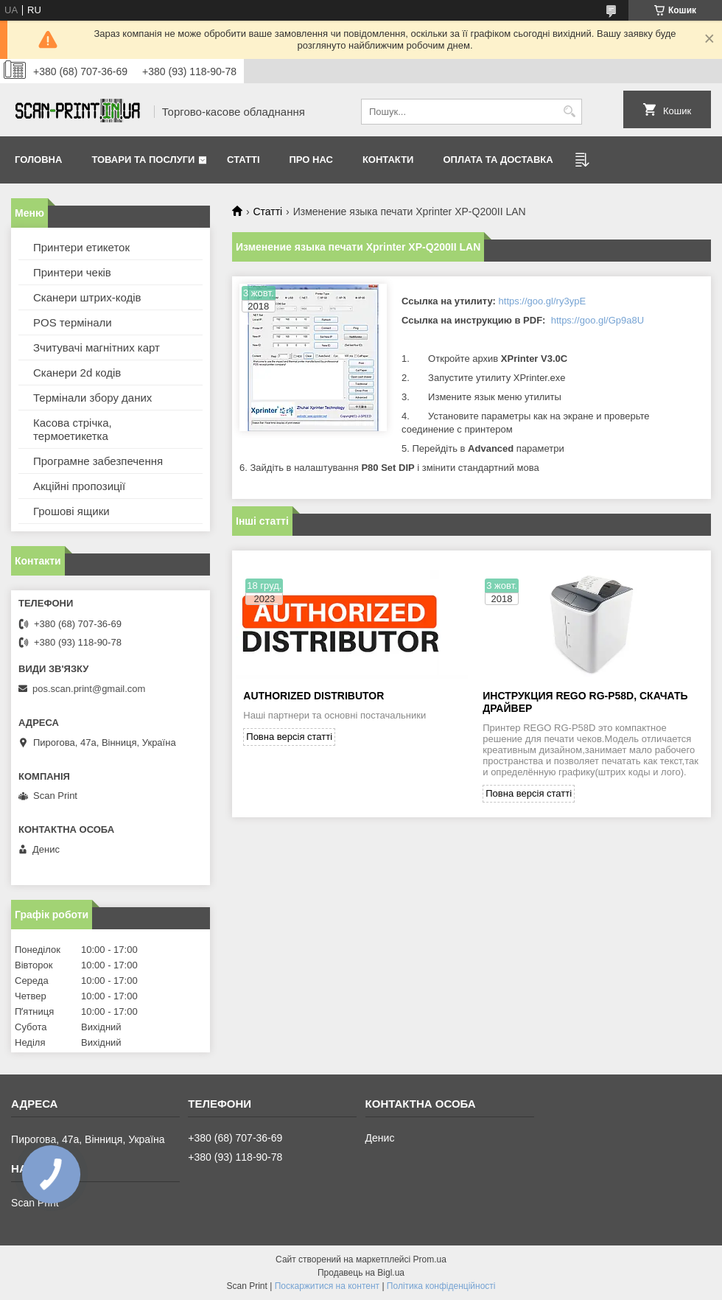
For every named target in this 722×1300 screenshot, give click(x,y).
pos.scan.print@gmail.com (88, 688)
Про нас (311, 159)
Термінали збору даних (92, 397)
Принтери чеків (72, 272)
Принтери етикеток (81, 247)
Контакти (388, 159)
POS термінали (72, 322)
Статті (243, 159)
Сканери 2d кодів (77, 372)
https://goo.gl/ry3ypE (542, 301)
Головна (38, 159)
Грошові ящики (71, 511)
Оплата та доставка (498, 159)
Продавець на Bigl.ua (361, 1273)
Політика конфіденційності (441, 1286)
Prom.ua (429, 1259)
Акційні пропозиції (79, 486)
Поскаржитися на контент (327, 1286)
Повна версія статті (289, 736)
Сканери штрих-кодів (87, 297)
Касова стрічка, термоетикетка (72, 429)
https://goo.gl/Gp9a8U (597, 320)
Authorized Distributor (313, 696)
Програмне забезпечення (98, 461)
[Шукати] (569, 112)
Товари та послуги (142, 159)
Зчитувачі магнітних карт (96, 347)
